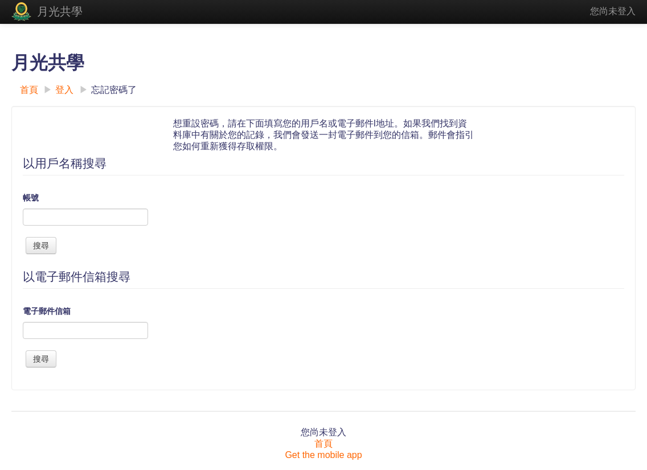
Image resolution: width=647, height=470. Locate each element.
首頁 (323, 443)
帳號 (31, 197)
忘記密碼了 (114, 90)
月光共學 (60, 11)
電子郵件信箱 (47, 311)
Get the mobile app (323, 455)
